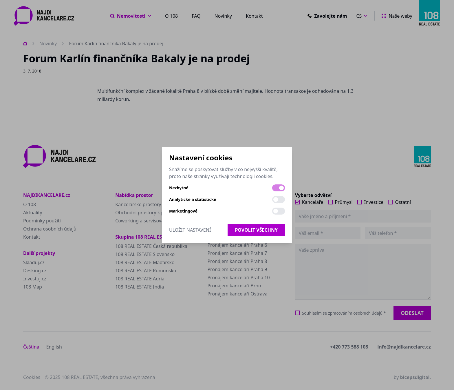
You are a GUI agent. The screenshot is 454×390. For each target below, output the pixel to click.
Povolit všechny (256, 230)
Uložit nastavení (190, 230)
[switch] (278, 187)
